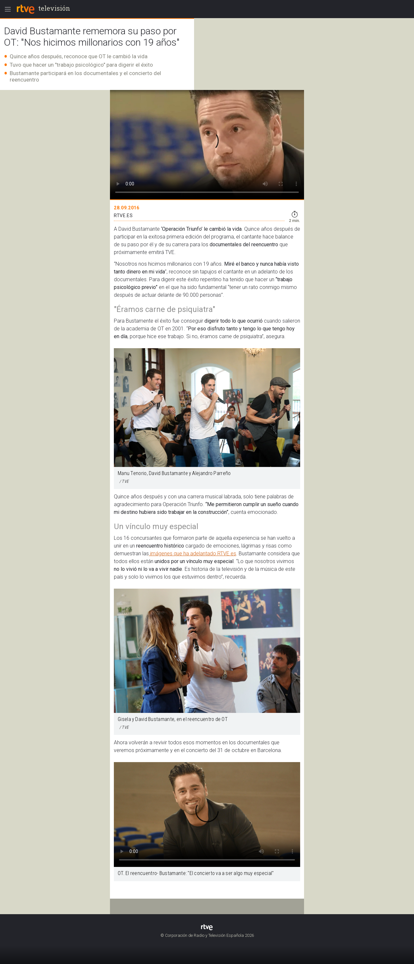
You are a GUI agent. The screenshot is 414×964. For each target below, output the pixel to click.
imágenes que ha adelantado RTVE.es (192, 553)
